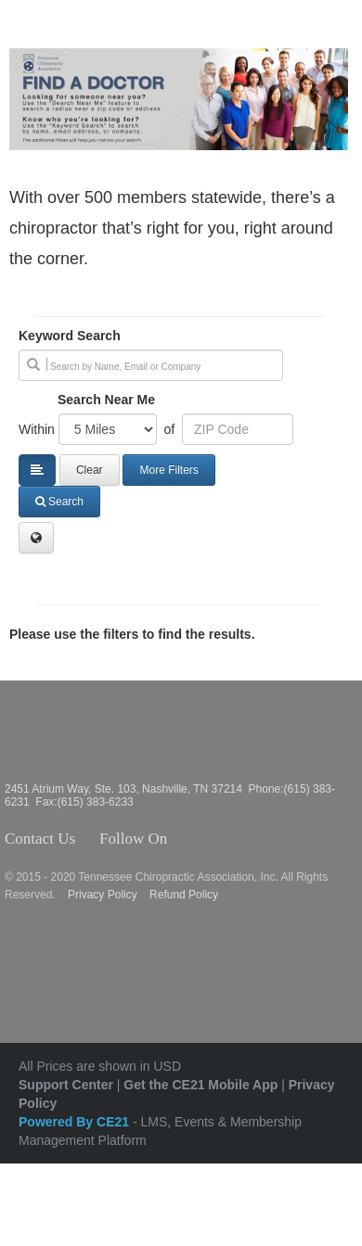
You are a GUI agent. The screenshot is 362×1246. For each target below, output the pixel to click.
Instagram (223, 839)
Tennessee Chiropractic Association (54, 731)
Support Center (66, 1084)
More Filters (168, 470)
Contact (90, 839)
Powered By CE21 (76, 1121)
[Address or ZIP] (237, 429)
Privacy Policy (102, 894)
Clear (89, 470)
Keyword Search (70, 335)
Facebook (177, 839)
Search (59, 501)
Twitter (197, 839)
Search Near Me (106, 399)
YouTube (257, 839)
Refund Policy (183, 894)
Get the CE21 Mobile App (200, 1084)
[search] (151, 365)
